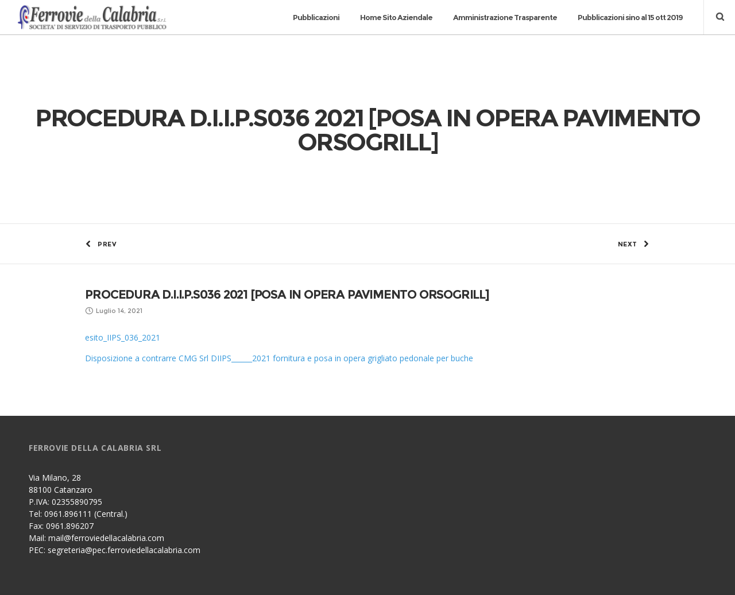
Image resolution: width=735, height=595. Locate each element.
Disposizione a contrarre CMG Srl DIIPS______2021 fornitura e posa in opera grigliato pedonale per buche (279, 317)
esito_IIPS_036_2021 (122, 296)
